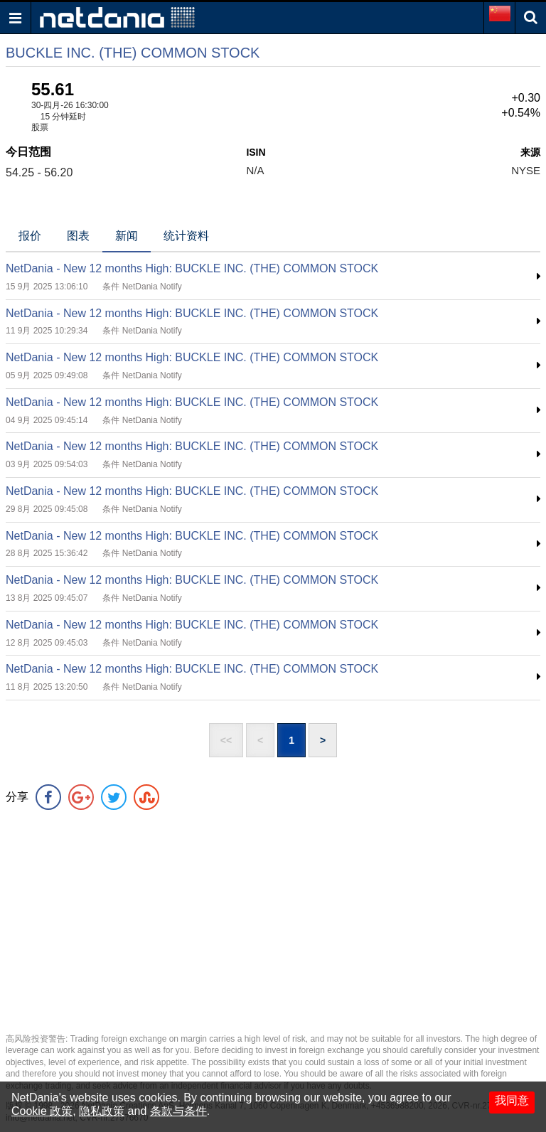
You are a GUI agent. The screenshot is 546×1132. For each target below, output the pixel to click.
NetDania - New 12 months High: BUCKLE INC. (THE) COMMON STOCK (192, 268)
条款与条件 (178, 1111)
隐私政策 (101, 1111)
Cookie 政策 (42, 1111)
